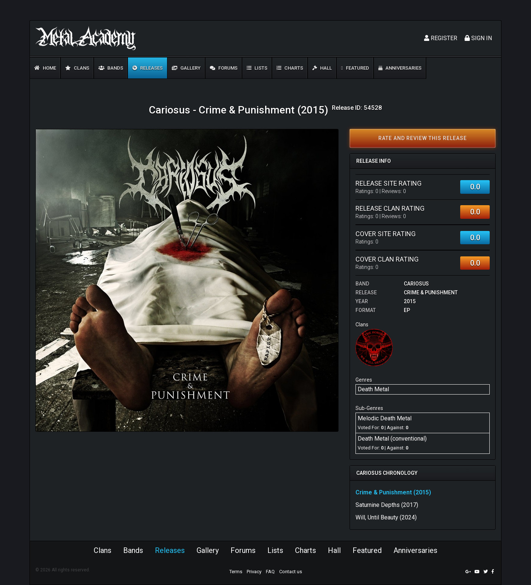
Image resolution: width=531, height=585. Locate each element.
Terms (235, 571)
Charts (290, 68)
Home (45, 68)
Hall (322, 68)
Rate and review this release (422, 138)
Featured (355, 68)
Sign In (478, 38)
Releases (147, 68)
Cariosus (416, 284)
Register (440, 38)
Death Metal (373, 389)
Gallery (186, 68)
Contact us (290, 571)
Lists (257, 68)
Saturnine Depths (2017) (386, 504)
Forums (223, 68)
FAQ (270, 571)
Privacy (254, 571)
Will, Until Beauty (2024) (386, 517)
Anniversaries (399, 68)
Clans (77, 68)
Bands (110, 68)
